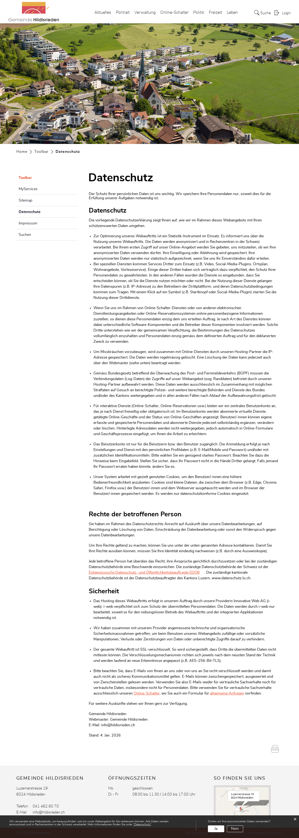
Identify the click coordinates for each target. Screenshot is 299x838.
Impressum (28, 223)
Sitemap (25, 200)
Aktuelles (102, 12)
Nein (235, 829)
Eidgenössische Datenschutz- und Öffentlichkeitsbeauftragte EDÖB (144, 572)
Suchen (25, 235)
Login (286, 13)
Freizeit (215, 12)
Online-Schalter (174, 12)
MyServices (28, 189)
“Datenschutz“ (142, 824)
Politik (198, 12)
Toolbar (25, 178)
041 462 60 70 (46, 806)
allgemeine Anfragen (227, 693)
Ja (215, 829)
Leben (232, 12)
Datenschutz (41, 211)
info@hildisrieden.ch (49, 812)
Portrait (123, 12)
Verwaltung (145, 12)
